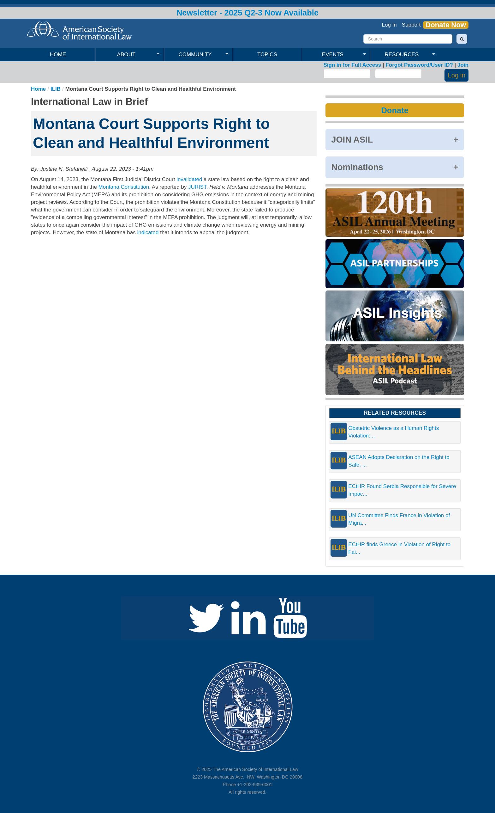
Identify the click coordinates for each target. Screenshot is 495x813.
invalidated (189, 179)
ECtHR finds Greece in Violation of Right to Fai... (399, 548)
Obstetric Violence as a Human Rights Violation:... (393, 432)
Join (462, 65)
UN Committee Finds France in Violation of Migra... (399, 519)
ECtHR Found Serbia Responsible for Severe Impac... (402, 490)
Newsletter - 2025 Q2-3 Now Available (247, 12)
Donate (394, 110)
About (127, 55)
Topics (267, 55)
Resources (403, 55)
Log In (389, 25)
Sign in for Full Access (352, 65)
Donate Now (446, 25)
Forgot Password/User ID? (419, 65)
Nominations (357, 167)
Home (58, 55)
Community (196, 55)
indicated (147, 232)
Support (411, 25)
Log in (456, 75)
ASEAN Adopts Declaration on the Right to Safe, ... (398, 461)
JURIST (197, 187)
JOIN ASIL (352, 139)
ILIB (56, 89)
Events (334, 55)
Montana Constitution (123, 187)
